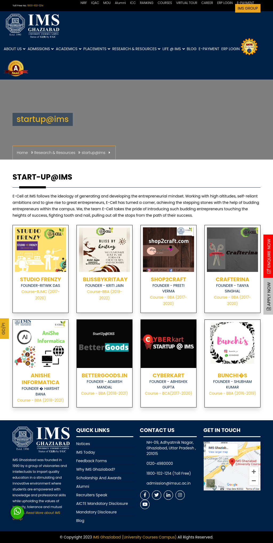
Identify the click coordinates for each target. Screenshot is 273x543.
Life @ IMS (173, 49)
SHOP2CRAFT (168, 279)
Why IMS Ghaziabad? (95, 469)
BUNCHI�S (232, 375)
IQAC (95, 3)
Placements (96, 49)
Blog (192, 48)
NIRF (84, 3)
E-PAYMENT (245, 3)
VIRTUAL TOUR (186, 3)
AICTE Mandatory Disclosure (102, 503)
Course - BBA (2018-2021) (40, 400)
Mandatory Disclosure (96, 512)
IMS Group (248, 8)
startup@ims (93, 152)
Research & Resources (136, 49)
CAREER (207, 3)
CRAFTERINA (232, 279)
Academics (68, 49)
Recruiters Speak (91, 495)
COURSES (165, 3)
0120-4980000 (159, 463)
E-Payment (209, 48)
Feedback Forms (91, 460)
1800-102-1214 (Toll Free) (168, 473)
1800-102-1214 (35, 5)
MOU (107, 3)
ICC (133, 3)
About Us (14, 49)
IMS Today (85, 452)
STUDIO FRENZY (40, 279)
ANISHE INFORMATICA (40, 379)
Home (22, 152)
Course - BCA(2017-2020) (168, 393)
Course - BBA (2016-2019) (232, 393)
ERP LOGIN (225, 3)
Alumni (120, 3)
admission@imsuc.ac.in (168, 483)
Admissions (40, 49)
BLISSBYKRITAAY (105, 279)
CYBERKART (168, 375)
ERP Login (230, 48)
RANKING (146, 3)
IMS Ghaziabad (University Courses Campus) (134, 537)
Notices (83, 443)
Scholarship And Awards (99, 478)
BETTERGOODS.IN (104, 375)
